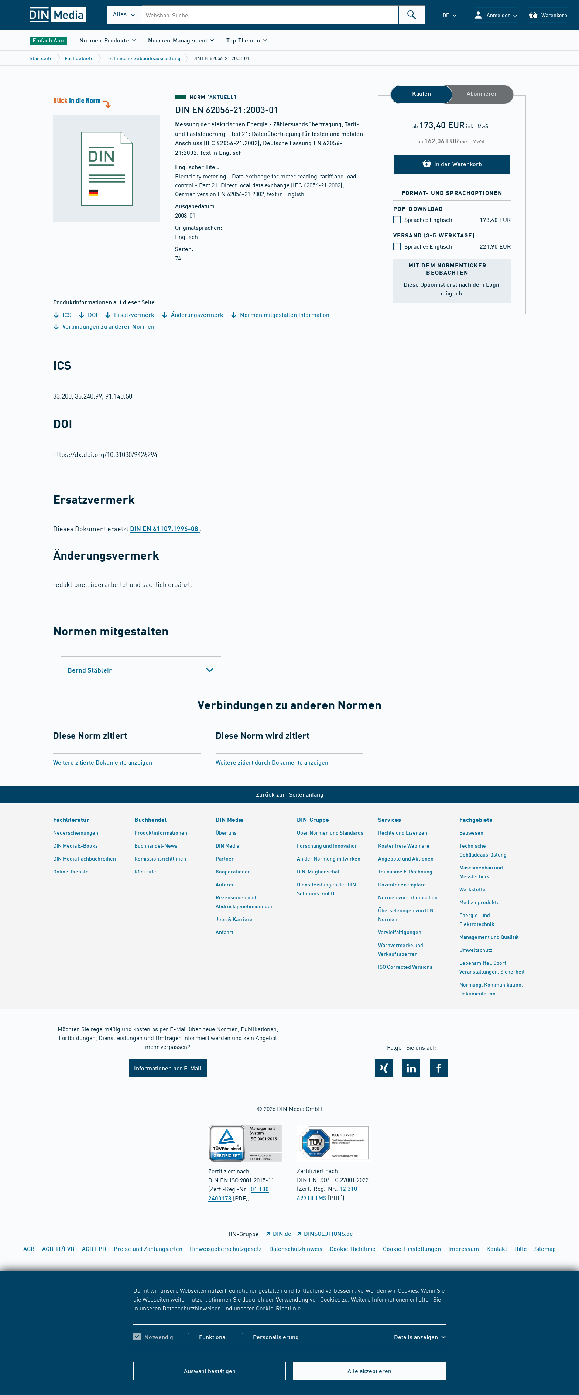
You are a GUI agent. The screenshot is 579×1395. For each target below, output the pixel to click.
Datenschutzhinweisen (191, 1308)
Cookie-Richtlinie (278, 1308)
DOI (88, 314)
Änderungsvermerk (192, 314)
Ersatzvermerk (129, 314)
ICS (62, 314)
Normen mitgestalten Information (280, 314)
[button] (495, 15)
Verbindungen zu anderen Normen (103, 326)
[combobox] (283, 15)
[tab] (141, 670)
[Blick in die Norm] (107, 158)
